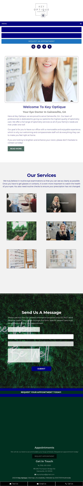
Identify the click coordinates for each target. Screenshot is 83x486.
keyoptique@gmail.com (48, 474)
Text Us (14, 484)
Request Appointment (47, 456)
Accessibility (40, 478)
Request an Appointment (41, 41)
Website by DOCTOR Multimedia (58, 478)
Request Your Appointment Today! (41, 392)
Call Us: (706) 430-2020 (41, 29)
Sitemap (31, 478)
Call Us (69, 484)
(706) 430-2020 (48, 465)
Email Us (41, 484)
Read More (19, 149)
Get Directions (41, 35)
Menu (4, 24)
